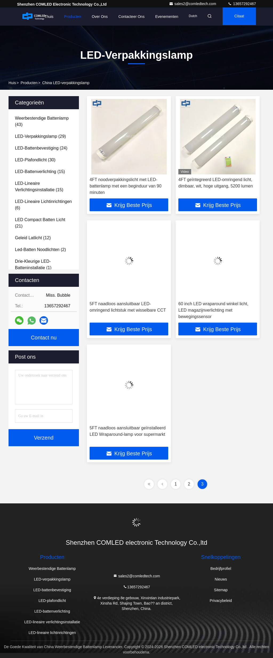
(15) (40, 171)
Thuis (45, 16)
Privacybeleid (221, 600)
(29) (40, 136)
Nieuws (221, 579)
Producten (69, 16)
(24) (41, 148)
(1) (33, 264)
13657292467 (242, 4)
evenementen (163, 16)
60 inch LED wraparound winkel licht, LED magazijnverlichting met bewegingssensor (213, 310)
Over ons (97, 16)
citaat (238, 16)
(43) (42, 121)
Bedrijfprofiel (220, 568)
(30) (35, 160)
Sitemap (221, 590)
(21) (40, 222)
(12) (33, 238)
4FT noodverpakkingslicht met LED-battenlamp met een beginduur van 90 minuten (126, 186)
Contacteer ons (128, 16)
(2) (40, 249)
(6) (43, 204)
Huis (12, 83)
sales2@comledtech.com (193, 4)
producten (29, 83)
